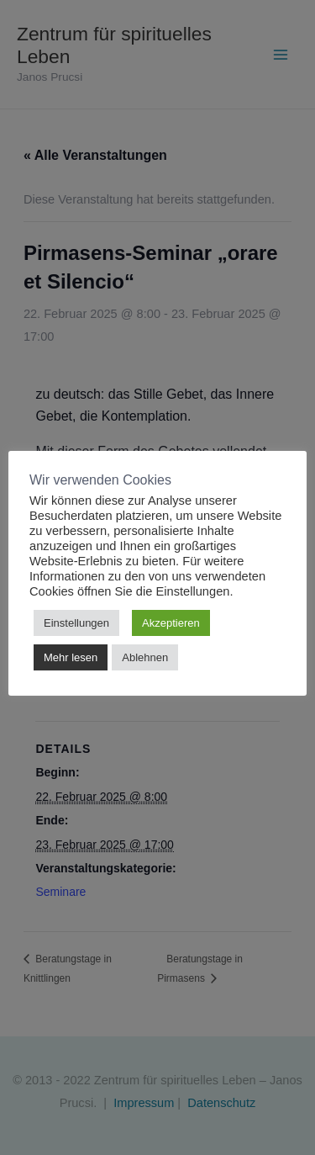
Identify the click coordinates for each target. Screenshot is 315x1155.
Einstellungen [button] (76, 623)
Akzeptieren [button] (171, 623)
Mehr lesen (70, 657)
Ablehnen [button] (145, 657)
